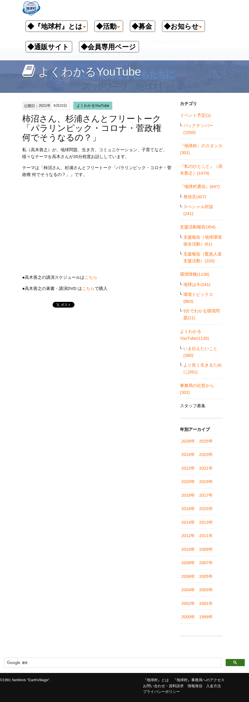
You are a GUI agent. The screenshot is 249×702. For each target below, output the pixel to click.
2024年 (188, 454)
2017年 (206, 495)
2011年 (206, 535)
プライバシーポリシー (161, 691)
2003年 (206, 589)
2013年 (206, 522)
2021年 (206, 468)
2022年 (188, 468)
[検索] (112, 663)
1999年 (206, 616)
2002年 (188, 603)
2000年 (188, 616)
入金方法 (213, 686)
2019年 (206, 481)
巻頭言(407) (194, 196)
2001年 (206, 603)
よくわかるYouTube (92, 105)
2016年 (188, 508)
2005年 (206, 576)
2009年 (206, 549)
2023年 (206, 454)
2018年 (188, 495)
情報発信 (195, 686)
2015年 (206, 508)
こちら (90, 277)
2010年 (188, 549)
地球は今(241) (196, 284)
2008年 (188, 562)
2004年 (188, 589)
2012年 (188, 535)
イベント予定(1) (195, 115)
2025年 (206, 441)
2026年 (188, 441)
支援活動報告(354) (197, 226)
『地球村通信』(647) (200, 186)
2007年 (206, 562)
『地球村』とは (156, 680)
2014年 (188, 522)
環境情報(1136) (194, 274)
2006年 (188, 576)
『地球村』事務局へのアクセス (199, 680)
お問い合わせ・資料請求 (163, 686)
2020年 (188, 481)
